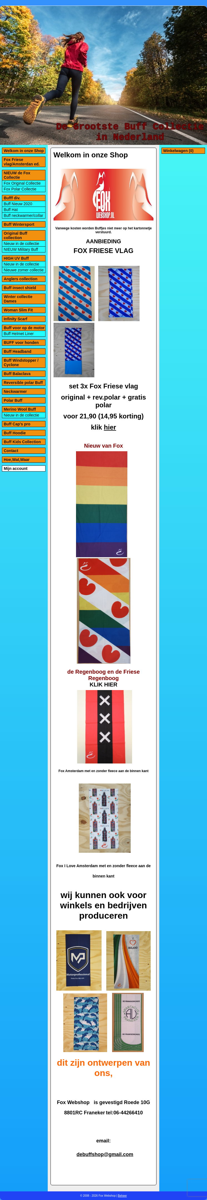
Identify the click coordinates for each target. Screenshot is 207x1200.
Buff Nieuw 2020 (18, 204)
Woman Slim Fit (18, 310)
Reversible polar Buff (23, 382)
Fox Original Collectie (22, 183)
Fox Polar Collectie (20, 189)
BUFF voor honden (21, 342)
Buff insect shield (20, 288)
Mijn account (15, 468)
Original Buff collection (15, 235)
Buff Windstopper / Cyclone (21, 362)
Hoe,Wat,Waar (16, 459)
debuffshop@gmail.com (105, 1154)
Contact (11, 450)
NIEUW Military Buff (21, 249)
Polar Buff (13, 400)
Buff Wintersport (19, 224)
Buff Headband (17, 351)
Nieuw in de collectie (21, 243)
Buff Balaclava (17, 373)
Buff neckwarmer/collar (23, 215)
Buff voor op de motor (24, 328)
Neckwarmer (15, 391)
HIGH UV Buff (16, 258)
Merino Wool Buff (20, 409)
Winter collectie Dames (18, 298)
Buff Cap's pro (17, 424)
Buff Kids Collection (22, 442)
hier (110, 427)
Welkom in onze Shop (24, 150)
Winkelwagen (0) (178, 150)
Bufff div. (12, 198)
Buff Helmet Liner (19, 333)
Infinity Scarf (15, 319)
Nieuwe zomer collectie (24, 270)
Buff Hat (10, 209)
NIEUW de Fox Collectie (17, 175)
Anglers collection (20, 279)
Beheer (122, 1195)
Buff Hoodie (15, 433)
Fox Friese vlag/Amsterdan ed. (21, 161)
